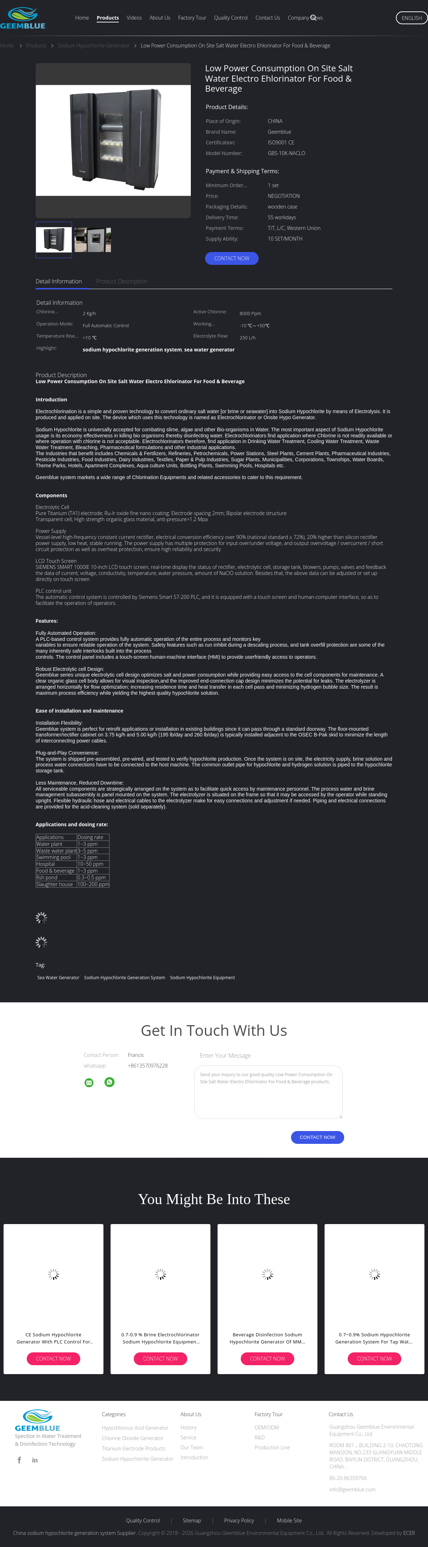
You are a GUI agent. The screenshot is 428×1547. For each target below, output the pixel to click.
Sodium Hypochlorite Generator (138, 1458)
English (412, 18)
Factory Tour (192, 17)
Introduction (194, 1457)
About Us (159, 17)
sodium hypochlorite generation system (124, 978)
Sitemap (192, 1520)
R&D (260, 1437)
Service (188, 1437)
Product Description (121, 281)
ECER (409, 1533)
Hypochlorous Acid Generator (135, 1427)
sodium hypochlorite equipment (202, 978)
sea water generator (58, 978)
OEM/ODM (267, 1427)
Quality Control (231, 17)
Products (108, 17)
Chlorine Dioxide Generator (133, 1438)
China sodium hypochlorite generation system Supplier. (75, 1533)
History (188, 1427)
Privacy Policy (239, 1520)
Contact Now (231, 258)
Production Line (272, 1447)
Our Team (191, 1447)
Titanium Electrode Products (133, 1448)
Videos (134, 17)
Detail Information (59, 281)
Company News (305, 17)
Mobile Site (289, 1520)
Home (82, 17)
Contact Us (268, 17)
